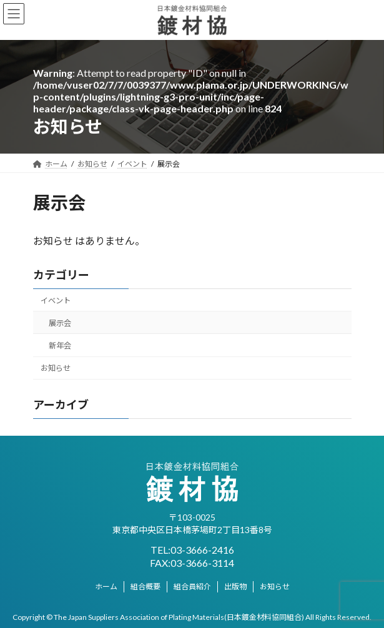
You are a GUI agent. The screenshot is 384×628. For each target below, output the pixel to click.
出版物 (235, 586)
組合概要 (145, 586)
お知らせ (56, 368)
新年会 (59, 345)
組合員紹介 (192, 586)
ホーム (106, 586)
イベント (56, 300)
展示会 (59, 322)
